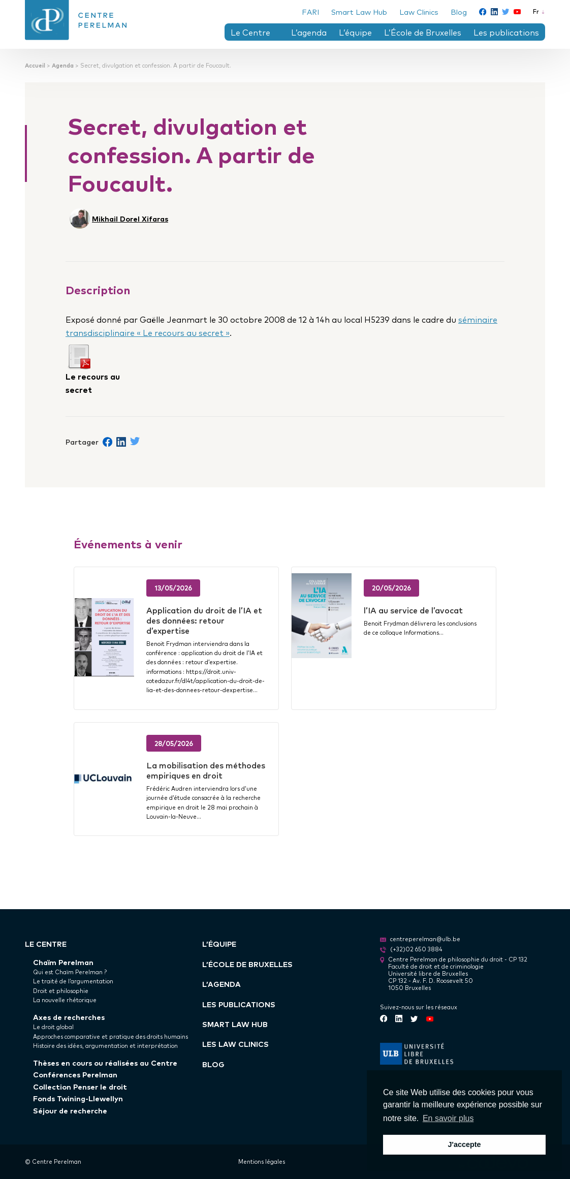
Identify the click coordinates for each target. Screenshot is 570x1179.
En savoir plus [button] (448, 1118)
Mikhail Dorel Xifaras (130, 218)
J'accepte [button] (464, 1144)
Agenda (63, 65)
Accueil (35, 65)
